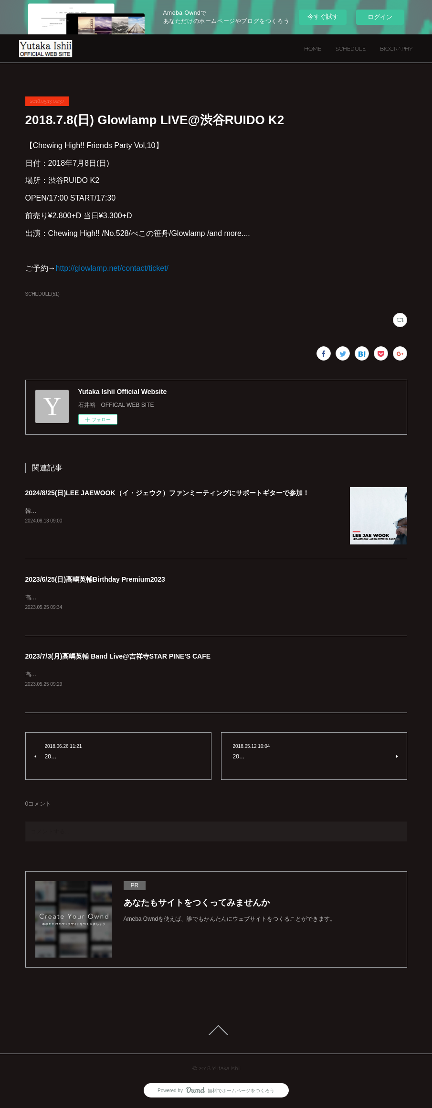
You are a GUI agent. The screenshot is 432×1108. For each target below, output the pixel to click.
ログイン (380, 17)
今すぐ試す (322, 16)
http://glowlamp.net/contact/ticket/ (112, 268)
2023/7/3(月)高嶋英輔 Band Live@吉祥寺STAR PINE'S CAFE (118, 657)
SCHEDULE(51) (42, 294)
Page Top (216, 1030)
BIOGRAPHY (396, 48)
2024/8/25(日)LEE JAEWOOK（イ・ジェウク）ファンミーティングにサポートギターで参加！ (167, 493)
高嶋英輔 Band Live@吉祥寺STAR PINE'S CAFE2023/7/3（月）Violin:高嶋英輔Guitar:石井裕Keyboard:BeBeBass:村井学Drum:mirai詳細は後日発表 (213, 675)
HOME (312, 48)
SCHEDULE (351, 48)
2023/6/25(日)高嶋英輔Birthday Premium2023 (95, 579)
